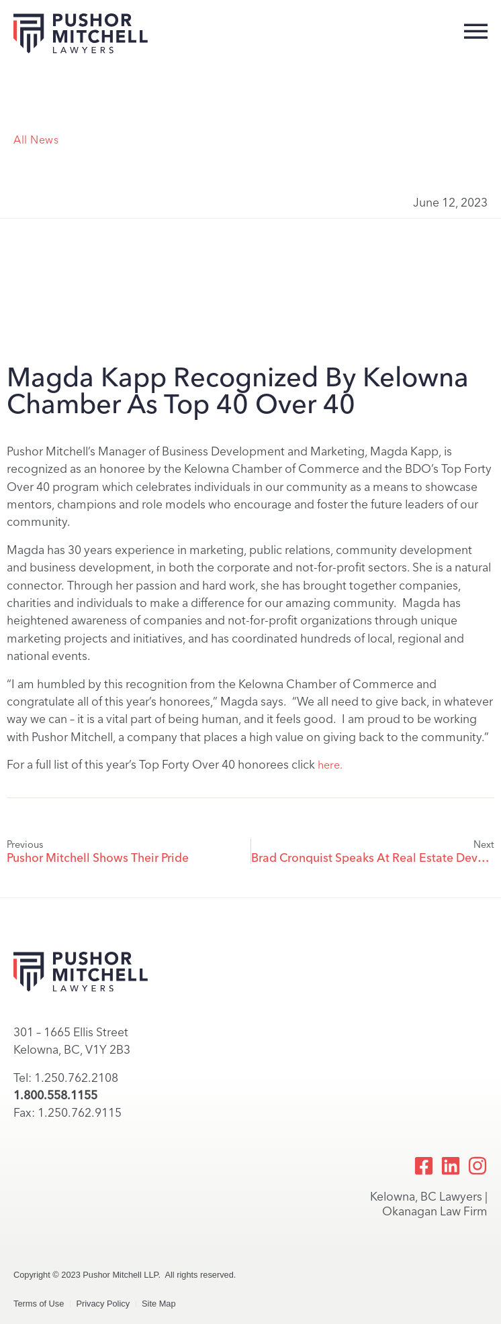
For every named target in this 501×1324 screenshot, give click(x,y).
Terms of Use (38, 1304)
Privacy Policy (103, 1304)
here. (330, 765)
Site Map (159, 1304)
